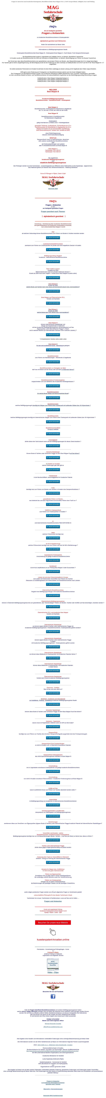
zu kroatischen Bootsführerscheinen (52, 1082)
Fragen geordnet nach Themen (53, 211)
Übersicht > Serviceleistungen (53, 1089)
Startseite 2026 (53, 188)
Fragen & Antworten (53, 1081)
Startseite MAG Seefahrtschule (53, 1095)
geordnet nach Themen (53, 1084)
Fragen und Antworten (53, 901)
